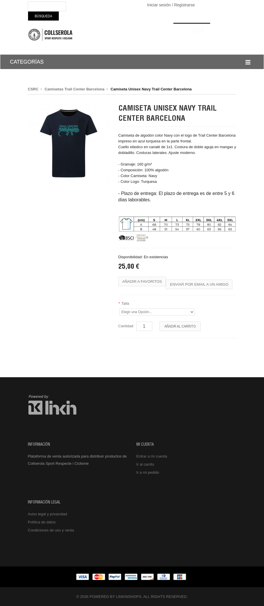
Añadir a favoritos (142, 281)
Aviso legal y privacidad (47, 514)
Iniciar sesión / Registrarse (171, 5)
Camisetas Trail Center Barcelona (74, 89)
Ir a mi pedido (147, 472)
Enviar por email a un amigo (199, 284)
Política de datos (42, 522)
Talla (123, 303)
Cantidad (125, 326)
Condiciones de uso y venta (51, 530)
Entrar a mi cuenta (151, 456)
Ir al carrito (145, 464)
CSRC (33, 89)
